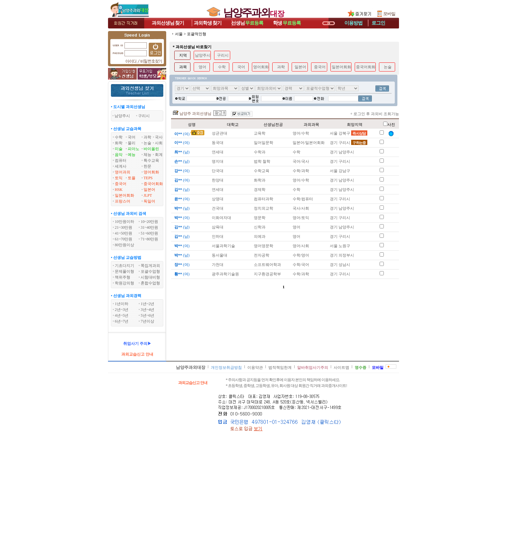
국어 (131, 137)
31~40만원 (149, 227)
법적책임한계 (280, 367)
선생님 (247, 23)
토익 (119, 178)
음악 (119, 154)
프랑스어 (122, 201)
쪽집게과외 (150, 265)
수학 (119, 137)
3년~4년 (148, 309)
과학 (147, 137)
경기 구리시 (348, 142)
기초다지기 (124, 265)
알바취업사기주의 (312, 367)
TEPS (148, 178)
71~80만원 (149, 239)
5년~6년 (148, 315)
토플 (131, 178)
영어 (202, 67)
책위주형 (122, 277)
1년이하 (121, 304)
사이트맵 (341, 367)
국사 (159, 137)
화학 (119, 143)
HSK (119, 189)
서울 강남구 (340, 171)
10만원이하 (124, 221)
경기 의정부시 (342, 255)
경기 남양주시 (342, 152)
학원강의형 (124, 283)
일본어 (149, 189)
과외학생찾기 (207, 23)
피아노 (133, 149)
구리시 (223, 55)
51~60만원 (149, 233)
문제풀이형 (124, 271)
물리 (131, 143)
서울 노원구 (340, 246)
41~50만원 (124, 233)
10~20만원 (149, 221)
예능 (131, 154)
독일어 (149, 201)
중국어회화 (153, 184)
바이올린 (151, 149)
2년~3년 (122, 309)
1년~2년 (148, 304)
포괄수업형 (150, 271)
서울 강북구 (348, 133)
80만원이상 (124, 245)
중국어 (120, 184)
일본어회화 (124, 195)
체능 (147, 154)
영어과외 (122, 172)
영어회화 (151, 172)
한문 (147, 166)
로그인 (378, 23)
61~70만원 (124, 239)
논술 (147, 143)
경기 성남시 (340, 264)
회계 (159, 154)
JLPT (148, 195)
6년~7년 (122, 321)
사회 (159, 143)
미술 (119, 149)
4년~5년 (122, 315)
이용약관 (255, 367)
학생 (287, 23)
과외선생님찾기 (168, 23)
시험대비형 (150, 277)
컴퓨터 (120, 160)
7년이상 (147, 321)
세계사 (120, 166)
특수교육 (151, 160)
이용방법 (353, 23)
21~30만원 (124, 227)
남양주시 (202, 55)
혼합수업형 (150, 283)
